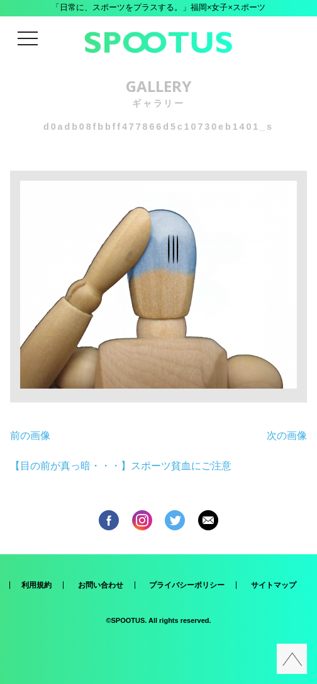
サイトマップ (273, 585)
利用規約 (36, 585)
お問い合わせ (100, 585)
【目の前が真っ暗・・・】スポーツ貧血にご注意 (120, 465)
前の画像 (30, 435)
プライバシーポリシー (187, 585)
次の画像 (287, 435)
